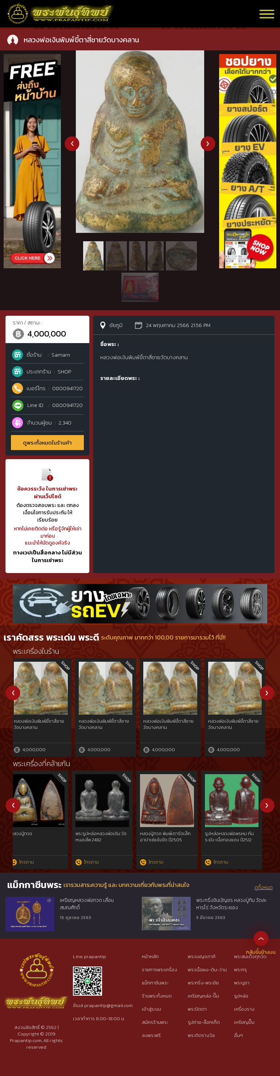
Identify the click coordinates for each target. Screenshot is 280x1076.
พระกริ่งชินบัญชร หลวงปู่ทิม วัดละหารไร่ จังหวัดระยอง (231, 904)
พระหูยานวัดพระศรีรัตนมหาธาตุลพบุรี (103, 724)
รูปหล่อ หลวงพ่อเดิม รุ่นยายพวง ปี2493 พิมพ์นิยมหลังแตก (108, 839)
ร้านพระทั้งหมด (157, 995)
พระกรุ (240, 969)
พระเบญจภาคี (201, 956)
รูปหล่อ (241, 995)
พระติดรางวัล (201, 1035)
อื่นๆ (238, 1035)
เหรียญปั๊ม (244, 1022)
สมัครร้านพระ (155, 1022)
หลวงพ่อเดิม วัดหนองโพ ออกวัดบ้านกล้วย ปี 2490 (40, 836)
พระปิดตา (197, 1009)
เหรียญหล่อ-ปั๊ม (203, 995)
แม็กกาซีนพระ (155, 982)
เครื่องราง (244, 1009)
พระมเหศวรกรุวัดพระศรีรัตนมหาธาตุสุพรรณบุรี (237, 724)
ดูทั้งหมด (263, 887)
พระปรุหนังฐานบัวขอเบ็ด (169, 721)
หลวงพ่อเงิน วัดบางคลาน (170, 833)
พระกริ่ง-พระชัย (203, 982)
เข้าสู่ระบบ (151, 1009)
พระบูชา (241, 982)
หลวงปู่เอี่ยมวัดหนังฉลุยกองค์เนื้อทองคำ (40, 724)
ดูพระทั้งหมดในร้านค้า (47, 442)
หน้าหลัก (150, 956)
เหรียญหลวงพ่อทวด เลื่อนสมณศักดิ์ (87, 904)
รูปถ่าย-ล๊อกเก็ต (204, 1022)
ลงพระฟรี (151, 1035)
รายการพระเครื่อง (159, 969)
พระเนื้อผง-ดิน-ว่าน (207, 969)
